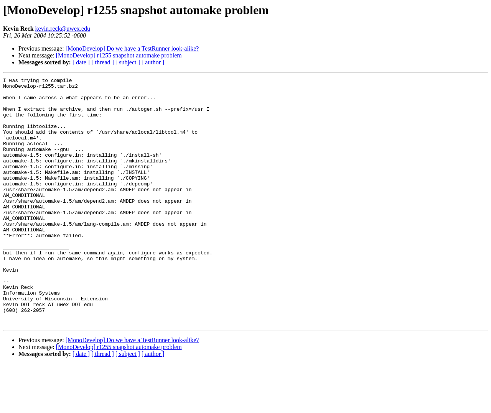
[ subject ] (127, 62)
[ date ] (81, 62)
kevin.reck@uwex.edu (63, 28)
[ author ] (153, 62)
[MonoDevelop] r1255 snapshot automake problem (119, 55)
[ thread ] (102, 62)
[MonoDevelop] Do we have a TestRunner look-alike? (132, 48)
